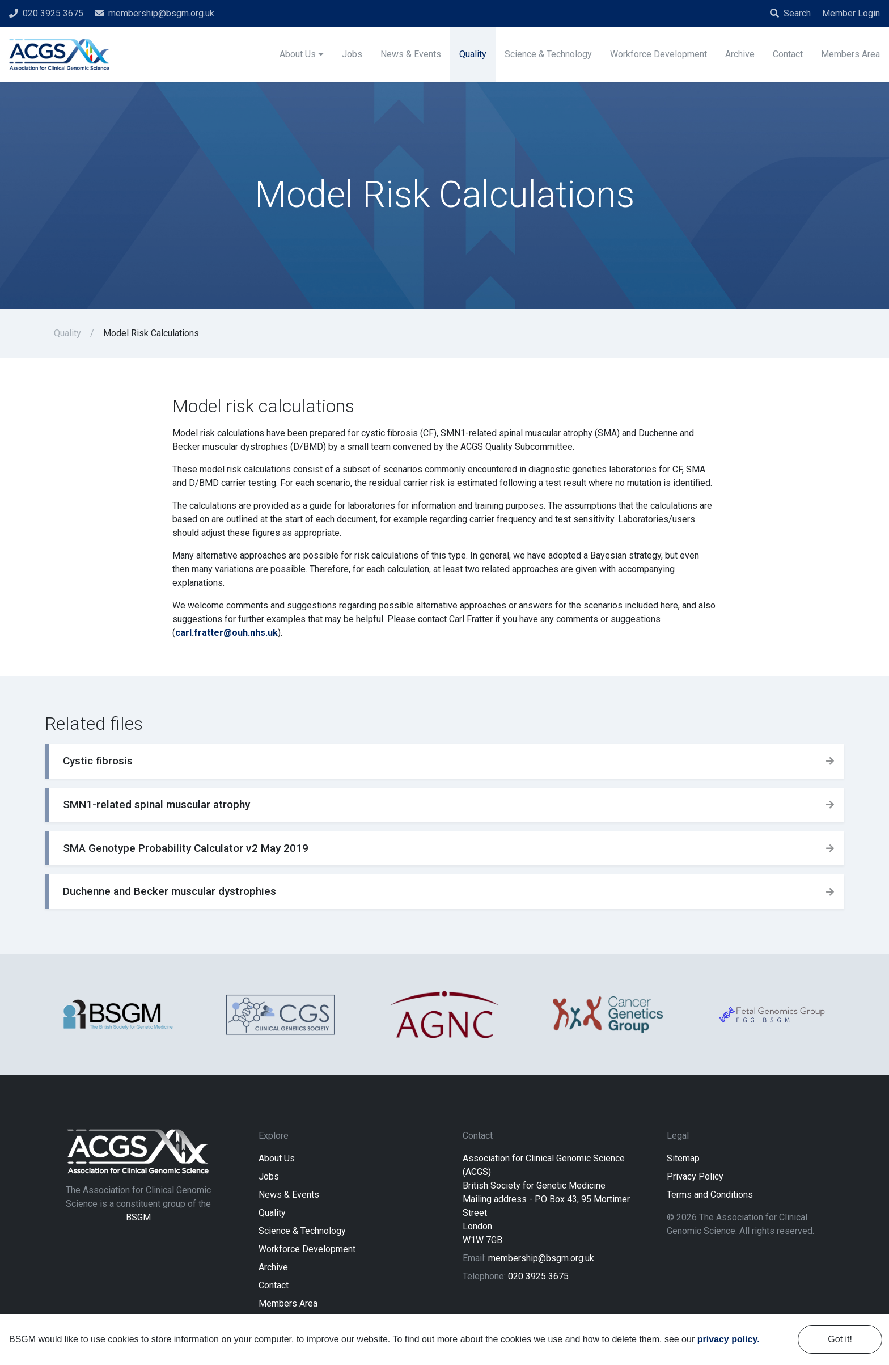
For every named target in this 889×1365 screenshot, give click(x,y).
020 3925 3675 (538, 1276)
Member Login (851, 13)
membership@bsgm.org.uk (541, 1258)
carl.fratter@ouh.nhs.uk (226, 632)
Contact (274, 1285)
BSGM (138, 1217)
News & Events (289, 1194)
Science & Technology (302, 1230)
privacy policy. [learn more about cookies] (728, 1339)
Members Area (288, 1303)
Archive (273, 1267)
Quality (67, 333)
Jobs (269, 1176)
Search (790, 13)
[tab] (444, 761)
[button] (444, 761)
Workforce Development (307, 1249)
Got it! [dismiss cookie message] (840, 1339)
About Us (277, 1158)
